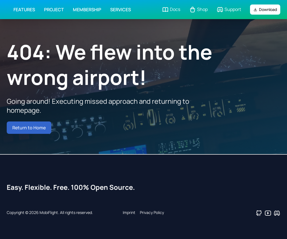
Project (54, 9)
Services (120, 9)
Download (265, 9)
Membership (87, 9)
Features (24, 9)
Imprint (129, 212)
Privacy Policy (152, 212)
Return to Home (29, 128)
